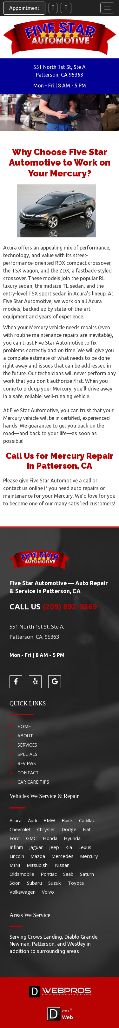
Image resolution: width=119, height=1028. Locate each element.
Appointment (24, 8)
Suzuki (55, 883)
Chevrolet (20, 829)
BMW (49, 820)
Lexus (84, 847)
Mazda (37, 856)
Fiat (87, 829)
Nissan (62, 865)
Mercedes (62, 856)
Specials (27, 754)
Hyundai (73, 838)
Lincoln (17, 856)
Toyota (76, 883)
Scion (15, 883)
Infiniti (16, 847)
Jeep (54, 847)
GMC (31, 838)
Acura (16, 820)
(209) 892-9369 (70, 606)
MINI (15, 865)
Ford (15, 838)
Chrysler (46, 829)
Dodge (69, 829)
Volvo (48, 892)
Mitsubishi (38, 865)
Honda (50, 838)
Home (24, 726)
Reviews (26, 763)
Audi (32, 820)
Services (27, 745)
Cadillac (87, 820)
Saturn (87, 874)
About (25, 736)
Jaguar (36, 847)
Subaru (34, 883)
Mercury (89, 856)
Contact (28, 773)
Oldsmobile (22, 874)
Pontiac (49, 874)
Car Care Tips (33, 782)
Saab (68, 874)
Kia (68, 847)
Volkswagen (23, 892)
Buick (67, 820)
